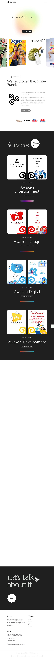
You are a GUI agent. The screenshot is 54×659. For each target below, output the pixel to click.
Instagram (21, 656)
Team (29, 623)
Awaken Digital (27, 291)
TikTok (27, 656)
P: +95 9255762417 (11, 638)
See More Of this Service (27, 195)
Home (29, 619)
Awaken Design (27, 241)
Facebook (14, 656)
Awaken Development (27, 342)
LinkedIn (40, 656)
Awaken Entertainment (27, 189)
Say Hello (27, 31)
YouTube (33, 656)
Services (30, 621)
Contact (30, 626)
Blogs (29, 624)
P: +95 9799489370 (11, 640)
